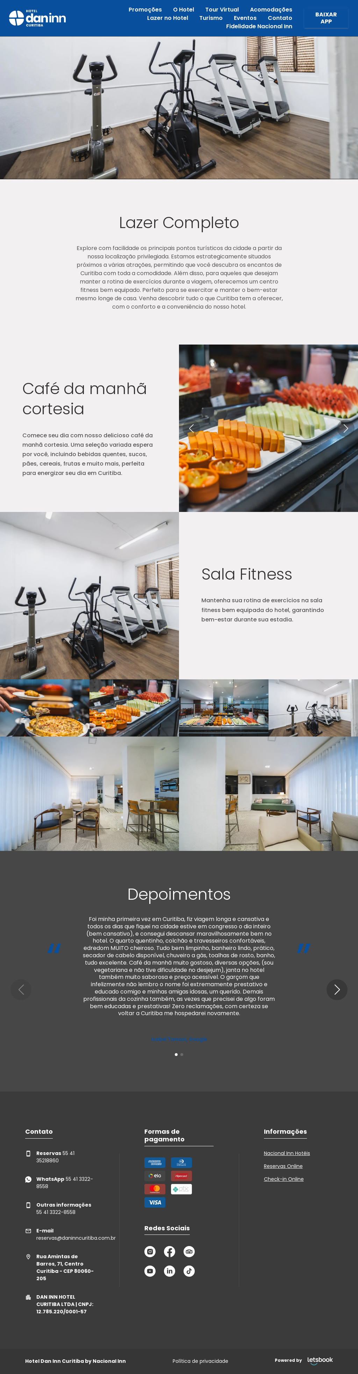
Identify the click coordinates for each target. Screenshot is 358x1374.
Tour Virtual (222, 10)
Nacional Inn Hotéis (287, 1153)
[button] (191, 428)
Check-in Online (284, 1179)
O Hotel (183, 10)
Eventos (245, 18)
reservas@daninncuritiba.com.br (59, 1234)
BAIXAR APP (326, 17)
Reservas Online (283, 1166)
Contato (280, 18)
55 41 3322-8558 (59, 1183)
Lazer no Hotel (167, 18)
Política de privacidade (200, 1361)
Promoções (145, 10)
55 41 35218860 (49, 1157)
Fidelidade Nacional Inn (259, 26)
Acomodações (271, 10)
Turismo (211, 18)
